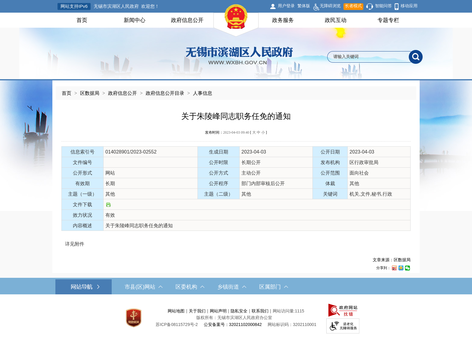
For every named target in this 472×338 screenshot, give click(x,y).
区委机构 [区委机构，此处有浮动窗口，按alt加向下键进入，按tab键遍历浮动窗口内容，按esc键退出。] (189, 287)
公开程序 (218, 183)
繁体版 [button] (303, 5)
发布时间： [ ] (236, 132)
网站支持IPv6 (74, 6)
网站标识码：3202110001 (292, 324)
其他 (354, 183)
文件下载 (82, 204)
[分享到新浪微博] (394, 267)
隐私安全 (239, 311)
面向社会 (359, 172)
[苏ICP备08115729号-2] (177, 324)
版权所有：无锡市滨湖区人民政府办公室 (234, 317)
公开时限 (218, 162)
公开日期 (330, 151)
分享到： (383, 268)
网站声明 (218, 311)
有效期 (82, 183)
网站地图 (176, 311)
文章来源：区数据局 (392, 259)
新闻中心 (134, 20)
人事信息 (202, 93)
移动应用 (409, 5)
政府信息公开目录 (165, 93)
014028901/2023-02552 (131, 151)
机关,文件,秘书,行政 (370, 194)
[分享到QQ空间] (400, 267)
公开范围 (330, 172)
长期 (110, 183)
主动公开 (251, 172)
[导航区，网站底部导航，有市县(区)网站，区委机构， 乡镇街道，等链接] (236, 286)
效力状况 (82, 215)
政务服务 (283, 20)
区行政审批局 (363, 162)
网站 (110, 172)
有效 (110, 215)
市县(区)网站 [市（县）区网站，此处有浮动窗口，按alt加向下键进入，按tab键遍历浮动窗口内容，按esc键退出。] (144, 287)
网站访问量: (284, 311)
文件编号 (82, 162)
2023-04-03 (253, 151)
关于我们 (197, 311)
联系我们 (260, 311)
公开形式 (82, 172)
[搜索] (416, 57)
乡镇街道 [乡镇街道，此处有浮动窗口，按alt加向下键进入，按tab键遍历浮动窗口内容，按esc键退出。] (231, 287)
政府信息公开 (187, 20)
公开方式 (218, 172)
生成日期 (218, 151)
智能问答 (383, 5)
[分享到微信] (407, 267)
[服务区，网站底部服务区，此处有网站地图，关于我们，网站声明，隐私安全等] (236, 317)
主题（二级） (218, 194)
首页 (81, 20)
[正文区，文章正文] (236, 186)
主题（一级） (82, 194)
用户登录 (286, 5)
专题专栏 (388, 20)
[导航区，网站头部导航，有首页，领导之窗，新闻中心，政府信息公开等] (236, 20)
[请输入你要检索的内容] (368, 57)
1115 (299, 311)
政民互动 (335, 20)
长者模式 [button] (353, 5)
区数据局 (89, 93)
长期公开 (251, 162)
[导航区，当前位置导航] (236, 90)
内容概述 (82, 225)
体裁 (330, 183)
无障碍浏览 (327, 6)
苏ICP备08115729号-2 (177, 324)
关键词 (330, 194)
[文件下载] (108, 205)
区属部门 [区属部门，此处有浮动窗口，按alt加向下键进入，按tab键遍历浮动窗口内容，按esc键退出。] (273, 287)
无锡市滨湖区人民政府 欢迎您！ (126, 6)
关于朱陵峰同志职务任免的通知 (236, 116)
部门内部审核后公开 (263, 183)
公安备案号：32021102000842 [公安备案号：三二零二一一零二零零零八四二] (233, 324)
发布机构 (330, 162)
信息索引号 (82, 151)
